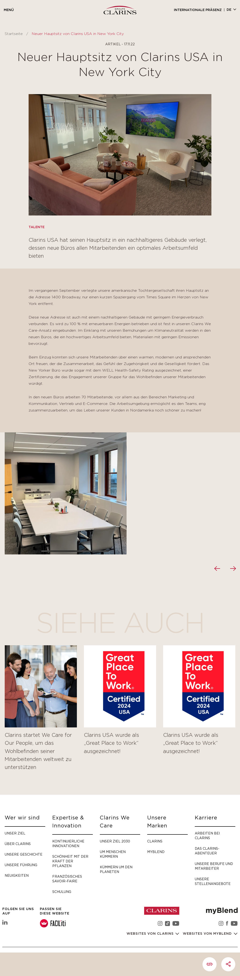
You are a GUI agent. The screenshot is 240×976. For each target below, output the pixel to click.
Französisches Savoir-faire (67, 879)
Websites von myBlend (208, 933)
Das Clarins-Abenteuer (207, 851)
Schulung (61, 891)
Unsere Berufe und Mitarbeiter (214, 866)
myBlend (156, 851)
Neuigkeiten (17, 875)
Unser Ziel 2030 (115, 841)
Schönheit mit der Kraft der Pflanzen (70, 861)
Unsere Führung (21, 865)
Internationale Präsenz (198, 10)
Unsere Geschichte (23, 854)
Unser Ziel (15, 833)
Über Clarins (18, 843)
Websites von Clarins (151, 933)
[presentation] (217, 568)
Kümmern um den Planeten (116, 869)
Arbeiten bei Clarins (207, 835)
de (229, 10)
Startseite (14, 34)
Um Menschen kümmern (113, 854)
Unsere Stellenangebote (213, 881)
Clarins (154, 841)
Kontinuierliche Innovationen (68, 843)
